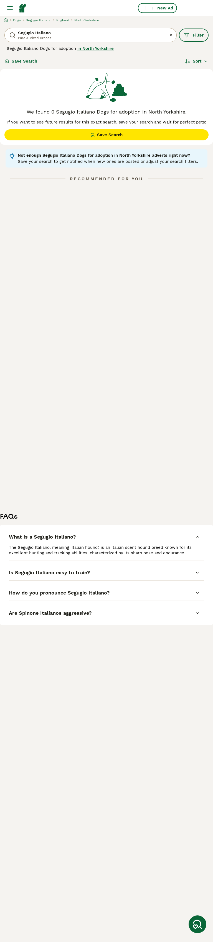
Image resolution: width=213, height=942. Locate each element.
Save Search (21, 61)
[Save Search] (197, 924)
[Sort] (196, 61)
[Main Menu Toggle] (10, 8)
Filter (194, 35)
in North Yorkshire (95, 48)
